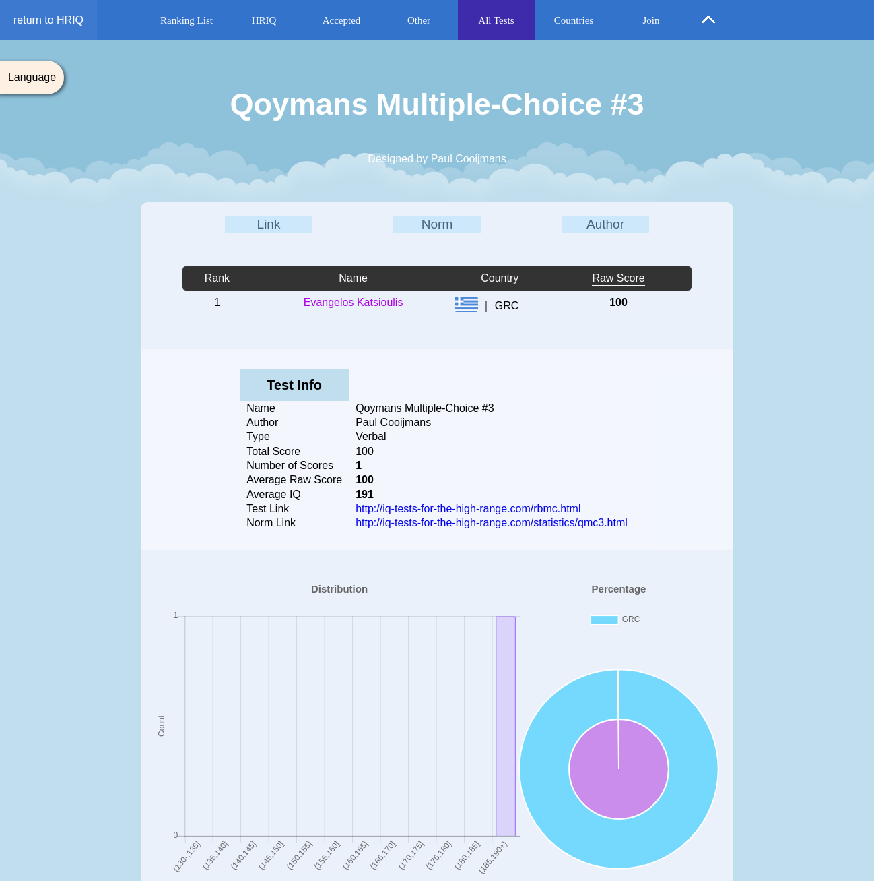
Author (605, 224)
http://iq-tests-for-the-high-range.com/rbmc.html (468, 508)
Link (269, 224)
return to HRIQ (48, 20)
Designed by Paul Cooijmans (437, 158)
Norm (437, 224)
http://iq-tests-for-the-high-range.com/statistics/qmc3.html (492, 522)
